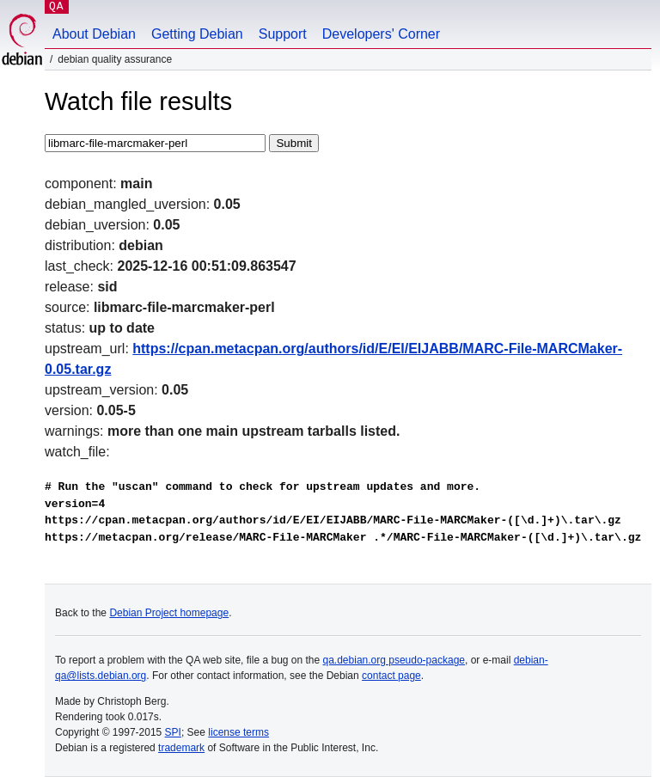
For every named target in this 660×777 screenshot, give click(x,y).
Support (283, 34)
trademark (181, 748)
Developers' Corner (381, 34)
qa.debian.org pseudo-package (394, 660)
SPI (173, 732)
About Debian (94, 34)
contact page (391, 676)
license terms (238, 732)
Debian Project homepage (169, 613)
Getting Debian (197, 34)
